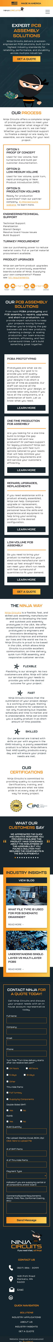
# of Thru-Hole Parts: (17, 1160)
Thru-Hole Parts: (15, 1087)
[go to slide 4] (22, 857)
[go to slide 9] (33, 857)
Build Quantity (14, 1127)
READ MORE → (16, 924)
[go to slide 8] (31, 857)
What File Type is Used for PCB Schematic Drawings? (25, 913)
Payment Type (14, 1171)
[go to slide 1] (15, 857)
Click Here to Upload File (19, 1141)
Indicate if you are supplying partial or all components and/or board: (26, 1183)
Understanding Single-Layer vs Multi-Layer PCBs (26, 957)
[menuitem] (26, 1312)
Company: (12, 1027)
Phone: (10, 1049)
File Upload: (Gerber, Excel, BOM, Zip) (25, 1138)
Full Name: (12, 1016)
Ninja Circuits (13, 612)
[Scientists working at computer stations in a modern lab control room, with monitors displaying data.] (26, 895)
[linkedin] (11, 1298)
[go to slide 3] (19, 857)
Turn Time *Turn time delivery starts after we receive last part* (25, 1061)
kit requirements (19, 277)
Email (20, 1289)
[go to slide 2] (17, 857)
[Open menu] (48, 12)
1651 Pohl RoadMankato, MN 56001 (26, 1279)
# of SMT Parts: (15, 1149)
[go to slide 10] (35, 857)
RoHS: (10, 1116)
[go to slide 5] (24, 857)
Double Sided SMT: (16, 1104)
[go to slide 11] (37, 857)
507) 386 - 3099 (28, 1268)
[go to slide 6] (26, 857)
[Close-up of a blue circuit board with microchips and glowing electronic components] (26, 940)
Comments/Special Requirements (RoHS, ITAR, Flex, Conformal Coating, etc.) (26, 1198)
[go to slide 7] (28, 857)
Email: (9, 1038)
